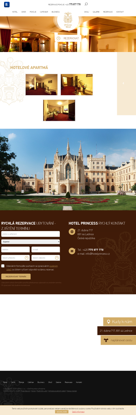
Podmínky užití (42, 391)
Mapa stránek (72, 391)
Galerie (96, 12)
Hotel (15, 12)
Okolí (86, 12)
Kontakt (120, 12)
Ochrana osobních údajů (57, 391)
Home (33, 391)
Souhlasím (62, 412)
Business (56, 12)
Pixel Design (25, 391)
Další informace (78, 412)
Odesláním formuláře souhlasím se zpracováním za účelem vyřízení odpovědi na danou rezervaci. (30, 267)
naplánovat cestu (121, 340)
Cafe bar (44, 12)
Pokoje (33, 12)
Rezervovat (71, 38)
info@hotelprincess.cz (98, 253)
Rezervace (108, 12)
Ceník (23, 12)
